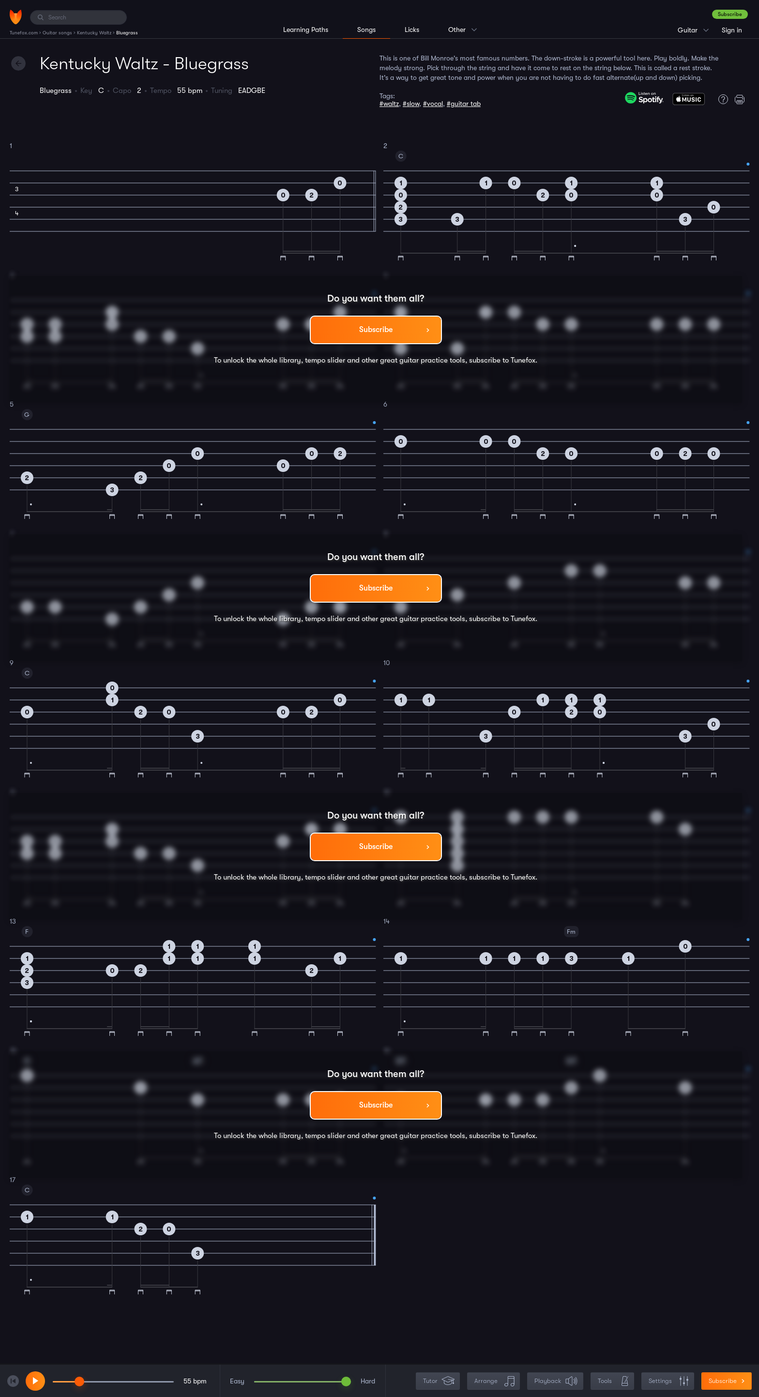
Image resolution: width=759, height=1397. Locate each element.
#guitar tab (464, 103)
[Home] (16, 17)
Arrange (494, 1381)
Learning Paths (305, 29)
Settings (669, 1381)
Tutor (439, 1381)
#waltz (389, 103)
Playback (556, 1381)
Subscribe (730, 14)
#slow (411, 103)
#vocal (433, 103)
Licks (412, 29)
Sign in (732, 30)
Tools (613, 1381)
